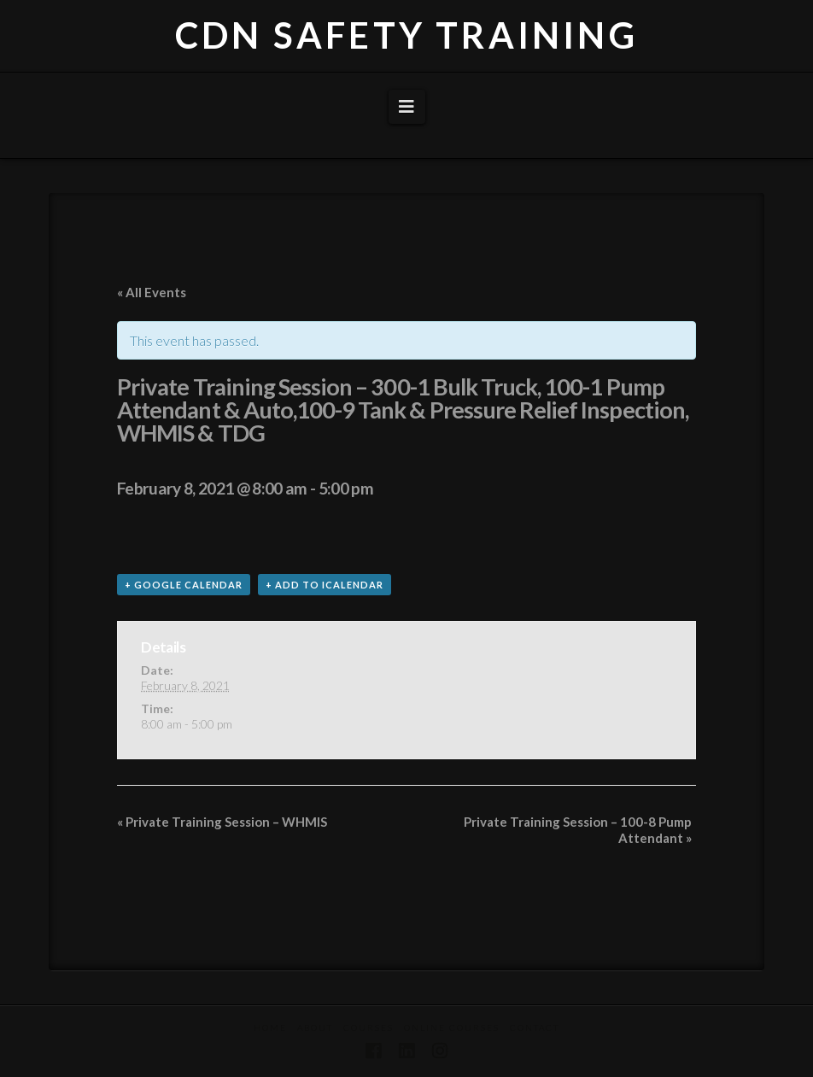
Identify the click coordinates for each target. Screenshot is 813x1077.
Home (270, 1027)
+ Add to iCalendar (324, 584)
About (315, 1027)
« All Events (151, 292)
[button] (407, 106)
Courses (368, 1027)
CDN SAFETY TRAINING (406, 35)
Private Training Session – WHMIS (222, 821)
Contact (534, 1027)
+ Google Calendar (184, 584)
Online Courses (452, 1027)
